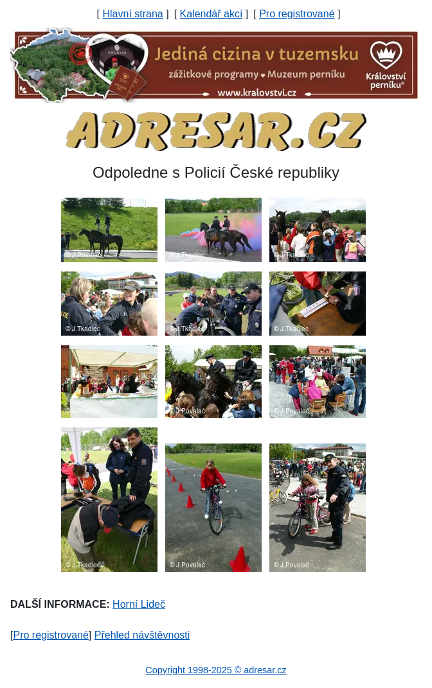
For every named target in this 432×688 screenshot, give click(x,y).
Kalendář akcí (211, 13)
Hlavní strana (132, 13)
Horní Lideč (139, 604)
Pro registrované (296, 13)
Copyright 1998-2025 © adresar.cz (215, 670)
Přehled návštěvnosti (142, 635)
